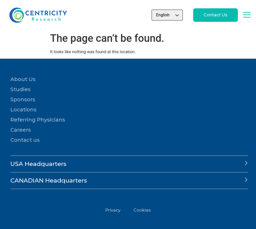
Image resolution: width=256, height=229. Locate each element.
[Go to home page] (37, 15)
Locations (23, 109)
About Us (23, 79)
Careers (20, 130)
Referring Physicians (37, 120)
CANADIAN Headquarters (48, 180)
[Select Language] (167, 15)
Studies (20, 89)
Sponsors (22, 99)
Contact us (25, 140)
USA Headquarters (38, 163)
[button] (129, 164)
